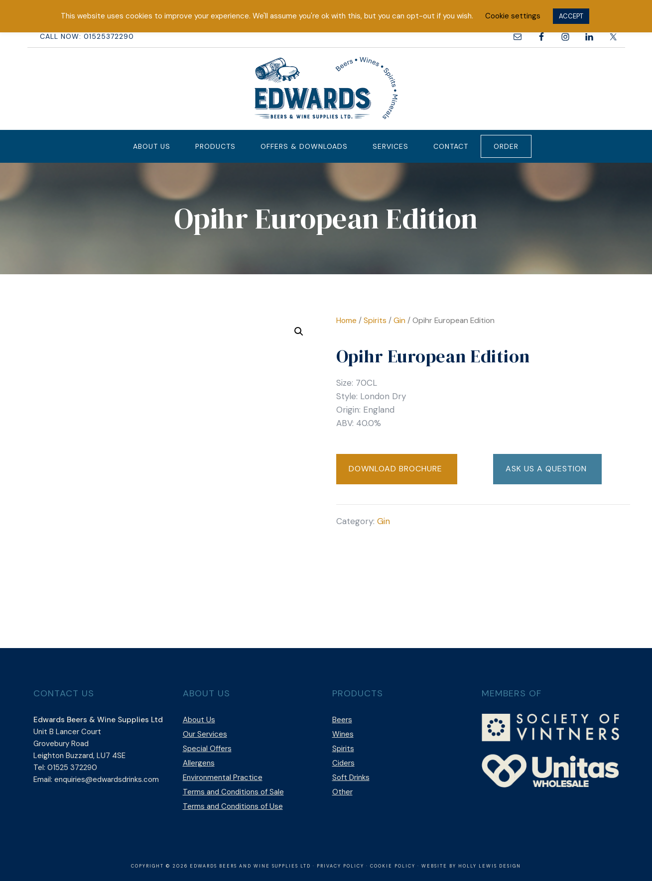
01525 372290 (72, 767)
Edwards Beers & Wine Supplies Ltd (326, 87)
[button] (299, 331)
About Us (199, 720)
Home (346, 320)
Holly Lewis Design (489, 866)
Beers (342, 720)
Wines (343, 734)
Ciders (343, 763)
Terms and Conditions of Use (233, 806)
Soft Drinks (351, 777)
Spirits (375, 320)
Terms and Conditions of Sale (233, 792)
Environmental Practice (222, 777)
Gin (399, 320)
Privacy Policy (340, 866)
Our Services (205, 734)
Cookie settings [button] (512, 16)
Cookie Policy (392, 866)
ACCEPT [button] (571, 16)
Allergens (199, 763)
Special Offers (207, 749)
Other (342, 792)
